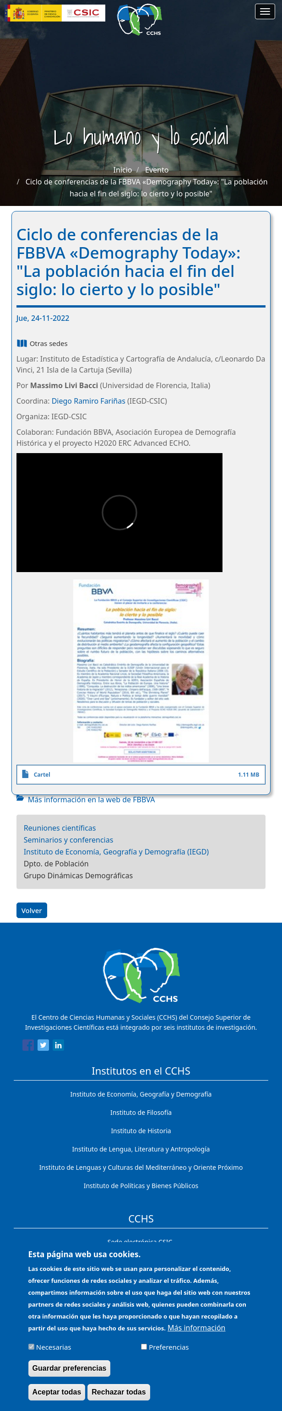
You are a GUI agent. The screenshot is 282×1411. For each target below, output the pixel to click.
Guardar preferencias (70, 1372)
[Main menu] (265, 11)
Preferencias (169, 1351)
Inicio (123, 170)
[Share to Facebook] (28, 1046)
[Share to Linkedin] (58, 1046)
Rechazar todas (119, 1396)
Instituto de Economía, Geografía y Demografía (141, 1094)
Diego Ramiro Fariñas (88, 401)
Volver (32, 910)
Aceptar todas (57, 1396)
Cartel (42, 774)
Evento (156, 170)
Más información (196, 1332)
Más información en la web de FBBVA (91, 800)
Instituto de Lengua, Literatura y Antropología (141, 1149)
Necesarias (53, 1351)
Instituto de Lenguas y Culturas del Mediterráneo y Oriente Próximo (141, 1167)
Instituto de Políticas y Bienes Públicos (141, 1185)
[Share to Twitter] (43, 1046)
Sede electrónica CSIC (140, 1242)
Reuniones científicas (60, 828)
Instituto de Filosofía (141, 1112)
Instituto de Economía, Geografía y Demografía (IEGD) (116, 852)
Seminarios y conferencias (69, 840)
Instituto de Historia (141, 1130)
